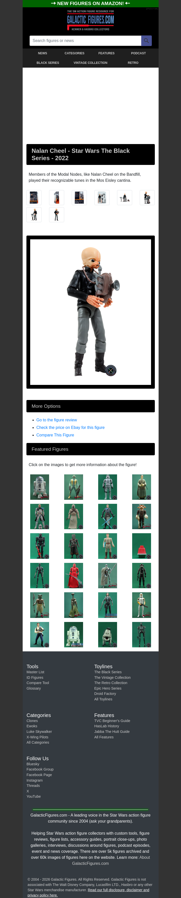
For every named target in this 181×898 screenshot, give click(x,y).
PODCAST (138, 53)
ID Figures (35, 678)
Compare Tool (38, 683)
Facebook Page (39, 775)
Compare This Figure (55, 435)
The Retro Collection (110, 683)
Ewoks (32, 726)
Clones (32, 721)
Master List (35, 672)
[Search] (146, 40)
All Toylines (103, 699)
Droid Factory (105, 694)
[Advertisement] (90, 105)
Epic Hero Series (108, 688)
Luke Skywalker (39, 732)
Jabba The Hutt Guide (112, 732)
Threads (33, 786)
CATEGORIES (74, 53)
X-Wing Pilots (37, 737)
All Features (104, 737)
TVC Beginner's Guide (112, 721)
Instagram (35, 780)
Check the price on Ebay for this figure (71, 427)
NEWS (42, 53)
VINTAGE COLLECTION (90, 63)
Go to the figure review (57, 420)
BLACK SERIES (48, 63)
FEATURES (106, 53)
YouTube (34, 796)
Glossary (34, 688)
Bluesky (33, 764)
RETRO (133, 63)
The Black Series (108, 672)
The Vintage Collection (112, 678)
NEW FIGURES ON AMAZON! (91, 3)
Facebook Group (40, 769)
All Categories (38, 742)
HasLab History (106, 726)
